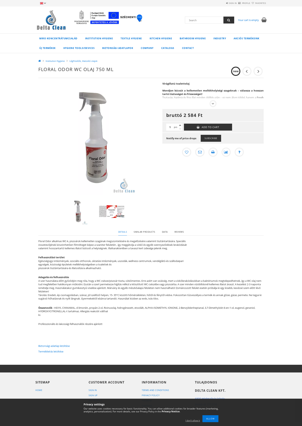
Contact (188, 48)
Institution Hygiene (99, 38)
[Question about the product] (239, 152)
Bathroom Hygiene (193, 38)
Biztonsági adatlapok (117, 48)
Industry (219, 38)
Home (38, 390)
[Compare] (226, 152)
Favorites (258, 3)
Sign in (222, 3)
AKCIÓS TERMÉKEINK (246, 38)
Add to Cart (210, 127)
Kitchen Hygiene (161, 38)
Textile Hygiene (131, 38)
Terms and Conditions (155, 390)
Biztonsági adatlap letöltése (54, 346)
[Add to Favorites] (186, 152)
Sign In (93, 390)
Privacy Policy (150, 395)
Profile (240, 3)
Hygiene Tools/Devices (79, 48)
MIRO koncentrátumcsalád (58, 38)
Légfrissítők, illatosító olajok (83, 61)
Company (147, 48)
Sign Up (93, 395)
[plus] (180, 125)
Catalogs (167, 48)
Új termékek (47, 48)
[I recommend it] (200, 152)
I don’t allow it (192, 420)
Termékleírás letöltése (50, 351)
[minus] (180, 129)
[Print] (213, 152)
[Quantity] (170, 127)
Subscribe (211, 138)
